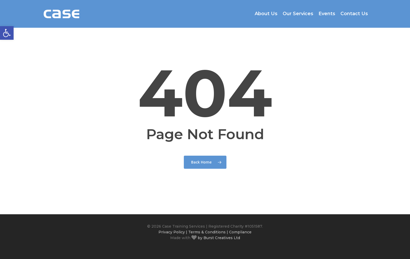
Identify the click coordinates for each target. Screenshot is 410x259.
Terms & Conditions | (208, 232)
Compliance (240, 232)
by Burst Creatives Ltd (218, 237)
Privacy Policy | (172, 232)
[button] (7, 33)
